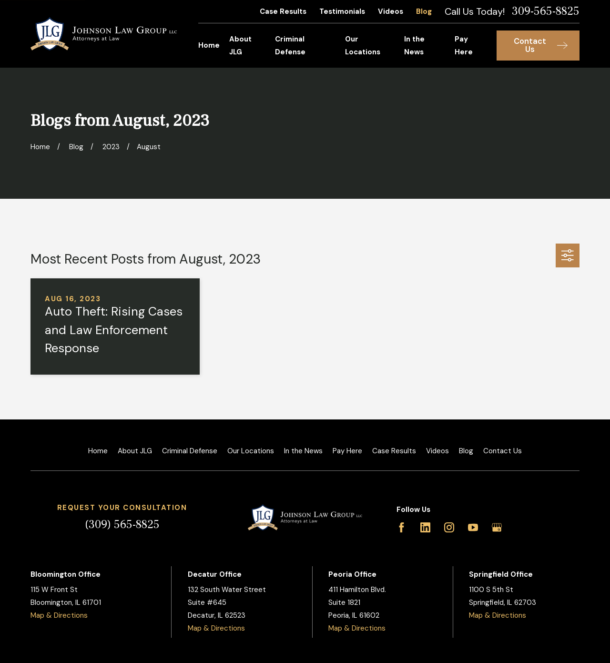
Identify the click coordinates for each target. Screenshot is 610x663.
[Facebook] (401, 527)
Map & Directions (59, 615)
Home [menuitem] (209, 45)
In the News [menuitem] (414, 45)
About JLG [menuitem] (240, 45)
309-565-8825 (546, 11)
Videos (390, 11)
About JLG (135, 451)
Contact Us (502, 451)
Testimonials (342, 11)
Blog (424, 11)
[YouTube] (473, 527)
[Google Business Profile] (497, 527)
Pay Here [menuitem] (464, 45)
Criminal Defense (189, 451)
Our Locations (250, 451)
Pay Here (347, 451)
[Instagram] (449, 527)
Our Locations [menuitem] (362, 45)
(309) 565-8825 (122, 524)
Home (98, 451)
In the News (303, 451)
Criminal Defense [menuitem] (290, 45)
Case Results (283, 11)
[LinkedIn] (425, 527)
